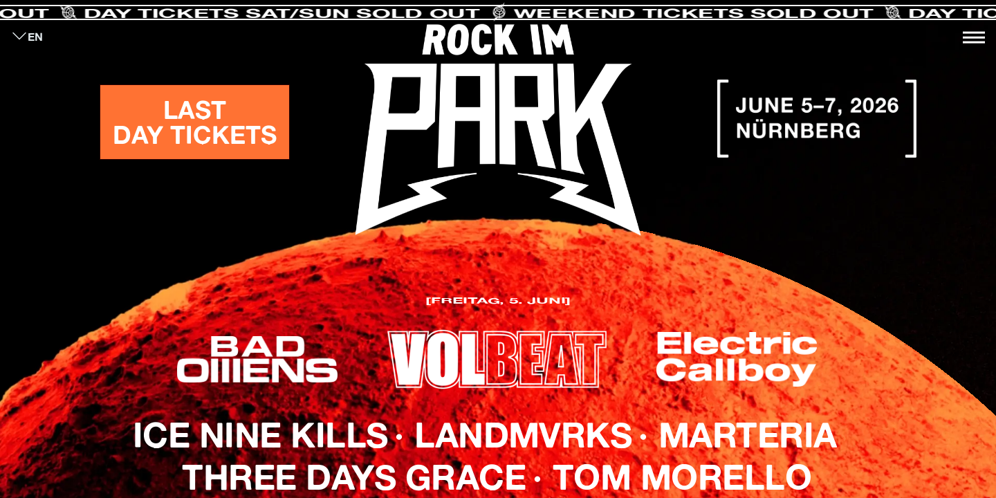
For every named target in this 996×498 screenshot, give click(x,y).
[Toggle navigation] (974, 37)
